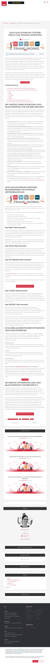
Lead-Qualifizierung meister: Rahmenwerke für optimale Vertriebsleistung (22, 90)
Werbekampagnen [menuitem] (30, 616)
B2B (19, 419)
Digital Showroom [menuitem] (40, 611)
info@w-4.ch (6, 646)
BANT (10, 91)
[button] (7, 54)
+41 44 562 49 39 (25, 533)
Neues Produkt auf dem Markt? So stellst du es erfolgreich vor (25, 456)
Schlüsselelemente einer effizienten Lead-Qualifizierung (18, 100)
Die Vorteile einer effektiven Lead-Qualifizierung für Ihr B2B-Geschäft (21, 88)
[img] (40, 54)
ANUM (10, 93)
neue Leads (34, 208)
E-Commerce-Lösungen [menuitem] (31, 614)
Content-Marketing (12, 581)
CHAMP (10, 96)
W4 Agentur (5, 23)
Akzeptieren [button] (35, 661)
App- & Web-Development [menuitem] (31, 611)
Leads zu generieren (28, 58)
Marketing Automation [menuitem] (40, 609)
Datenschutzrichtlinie (19, 651)
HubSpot (31, 419)
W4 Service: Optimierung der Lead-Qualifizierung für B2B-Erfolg (20, 101)
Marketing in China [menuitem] (40, 613)
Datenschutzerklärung (33, 627)
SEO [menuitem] (37, 616)
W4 (23, 39)
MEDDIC (10, 98)
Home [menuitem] (28, 620)
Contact (25, 508)
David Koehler (23, 438)
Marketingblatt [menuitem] (29, 618)
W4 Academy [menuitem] (39, 618)
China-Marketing (11, 584)
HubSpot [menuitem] (28, 613)
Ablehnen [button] (41, 661)
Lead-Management (25, 419)
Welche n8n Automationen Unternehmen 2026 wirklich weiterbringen (25, 436)
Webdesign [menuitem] (38, 614)
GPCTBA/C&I (11, 95)
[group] (25, 54)
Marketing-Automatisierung (21, 366)
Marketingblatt (13, 23)
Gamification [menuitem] (29, 609)
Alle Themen (7, 587)
